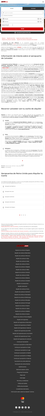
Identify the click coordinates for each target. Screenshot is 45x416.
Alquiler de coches (11, 38)
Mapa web (22, 375)
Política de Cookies (22, 383)
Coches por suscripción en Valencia (22, 358)
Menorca (3, 231)
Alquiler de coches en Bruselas (22, 300)
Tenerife (15, 231)
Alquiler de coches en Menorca (22, 255)
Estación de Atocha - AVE (14, 237)
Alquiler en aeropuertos (22, 283)
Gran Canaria (20, 231)
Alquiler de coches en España (22, 250)
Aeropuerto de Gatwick (10, 202)
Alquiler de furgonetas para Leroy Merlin (22, 333)
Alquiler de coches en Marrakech (22, 294)
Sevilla (16, 226)
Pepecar (3, 38)
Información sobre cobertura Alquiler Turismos (22, 391)
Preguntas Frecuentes (22, 372)
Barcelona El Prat (21, 235)
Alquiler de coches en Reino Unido (24, 38)
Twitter (22, 407)
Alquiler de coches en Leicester (9, 39)
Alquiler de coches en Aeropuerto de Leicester (27, 39)
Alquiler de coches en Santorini (22, 291)
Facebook (19, 407)
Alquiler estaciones (22, 286)
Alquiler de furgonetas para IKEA (22, 330)
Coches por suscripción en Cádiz (22, 347)
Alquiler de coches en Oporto (22, 305)
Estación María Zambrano (23, 238)
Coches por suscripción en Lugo (22, 350)
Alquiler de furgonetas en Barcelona (22, 322)
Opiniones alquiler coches (22, 369)
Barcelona (7, 226)
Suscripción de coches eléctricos (22, 361)
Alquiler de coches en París (22, 289)
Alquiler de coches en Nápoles (22, 266)
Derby (14, 44)
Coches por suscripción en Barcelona (23, 344)
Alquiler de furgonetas (22, 319)
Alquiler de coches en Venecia (22, 272)
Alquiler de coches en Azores (23, 314)
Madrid (3, 226)
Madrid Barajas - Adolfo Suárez (8, 235)
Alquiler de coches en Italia (22, 261)
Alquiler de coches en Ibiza (22, 258)
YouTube (25, 407)
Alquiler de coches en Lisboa (22, 308)
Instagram (29, 407)
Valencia (12, 226)
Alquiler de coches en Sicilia (22, 275)
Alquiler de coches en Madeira (22, 311)
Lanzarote (26, 231)
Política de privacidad (22, 386)
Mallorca (8, 231)
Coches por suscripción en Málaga (22, 355)
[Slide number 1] (22, 160)
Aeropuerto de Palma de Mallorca (34, 235)
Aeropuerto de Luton (9, 191)
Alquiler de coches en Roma (22, 264)
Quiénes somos (22, 366)
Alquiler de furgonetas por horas (22, 336)
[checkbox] (22, 15)
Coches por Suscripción (22, 341)
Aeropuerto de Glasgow (10, 207)
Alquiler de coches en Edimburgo (22, 297)
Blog (16, 407)
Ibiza (11, 231)
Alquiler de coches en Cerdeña (22, 280)
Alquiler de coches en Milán (22, 269)
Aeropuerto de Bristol (9, 196)
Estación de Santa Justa (10, 238)
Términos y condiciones (22, 380)
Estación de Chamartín (28, 237)
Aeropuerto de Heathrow (10, 186)
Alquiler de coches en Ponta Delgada (22, 316)
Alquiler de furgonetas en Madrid (22, 325)
